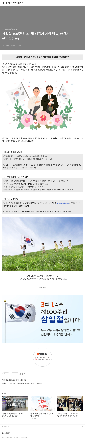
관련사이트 (5, 426)
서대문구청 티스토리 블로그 (12, 3)
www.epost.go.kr (62, 203)
